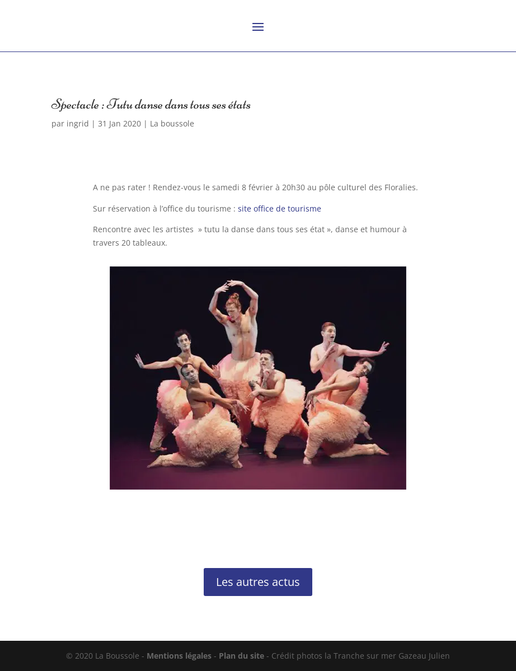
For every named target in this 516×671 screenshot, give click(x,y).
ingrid (78, 123)
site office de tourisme (279, 208)
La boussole (172, 123)
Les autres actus (258, 581)
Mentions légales (179, 655)
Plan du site (241, 655)
